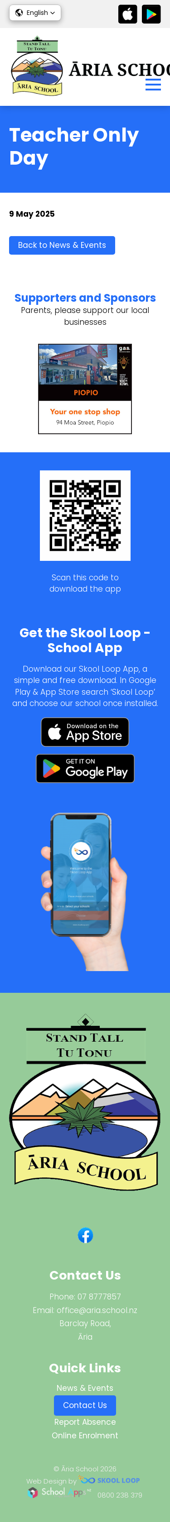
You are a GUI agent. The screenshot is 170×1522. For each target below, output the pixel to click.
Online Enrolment (85, 1435)
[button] (35, 13)
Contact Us (85, 1405)
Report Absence (85, 1422)
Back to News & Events (62, 245)
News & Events (85, 1388)
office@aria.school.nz (97, 1310)
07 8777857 (99, 1296)
